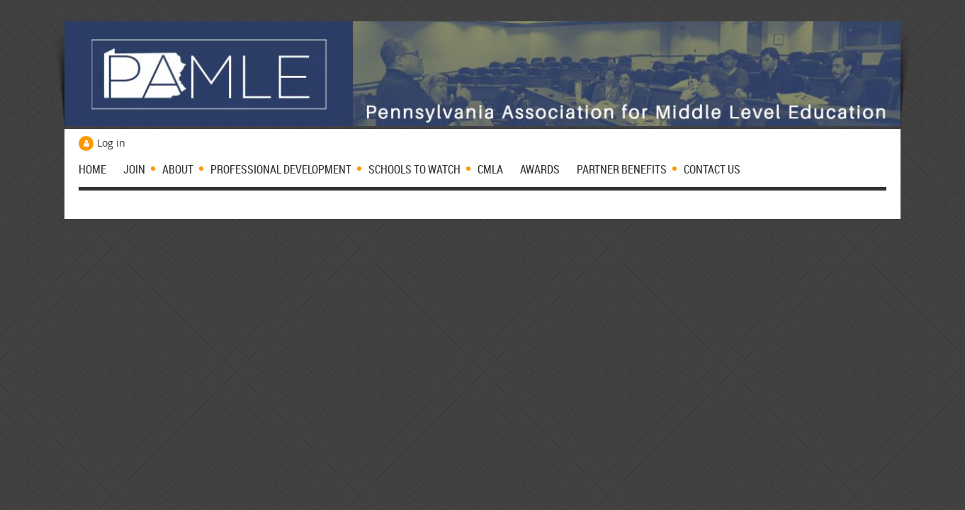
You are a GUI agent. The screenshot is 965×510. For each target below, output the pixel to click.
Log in (111, 142)
